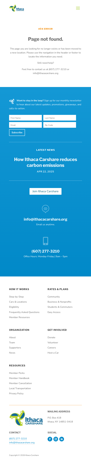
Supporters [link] (15, 347)
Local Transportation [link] (20, 388)
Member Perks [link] (17, 373)
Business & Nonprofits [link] (59, 301)
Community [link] (54, 296)
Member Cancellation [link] (20, 383)
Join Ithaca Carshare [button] (45, 191)
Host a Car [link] (53, 352)
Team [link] (12, 342)
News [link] (12, 352)
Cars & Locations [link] (18, 301)
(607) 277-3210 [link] (18, 438)
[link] (16, 11)
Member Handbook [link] (19, 378)
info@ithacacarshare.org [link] (45, 219)
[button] (78, 8)
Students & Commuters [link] (60, 307)
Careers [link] (52, 347)
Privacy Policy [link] (16, 393)
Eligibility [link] (14, 307)
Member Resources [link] (19, 317)
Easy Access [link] (54, 312)
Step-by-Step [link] (16, 296)
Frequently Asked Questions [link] (24, 312)
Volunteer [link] (53, 342)
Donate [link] (51, 337)
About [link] (12, 337)
